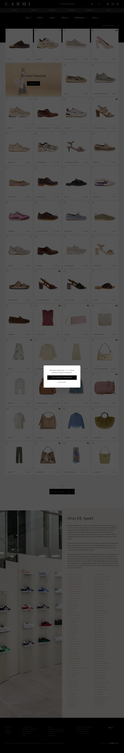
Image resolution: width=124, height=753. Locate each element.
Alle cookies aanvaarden (62, 377)
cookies (67, 370)
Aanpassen (62, 382)
